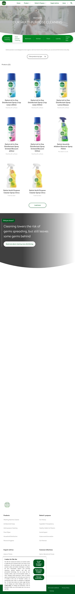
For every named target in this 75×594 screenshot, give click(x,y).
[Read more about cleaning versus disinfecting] (19, 244)
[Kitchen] (38, 38)
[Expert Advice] (55, 3)
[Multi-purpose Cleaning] (17, 38)
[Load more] (37, 205)
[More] (65, 3)
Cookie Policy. (8, 585)
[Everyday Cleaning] (7, 38)
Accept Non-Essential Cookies (39, 563)
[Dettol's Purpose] (39, 3)
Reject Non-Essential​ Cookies (38, 571)
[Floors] (48, 38)
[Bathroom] (28, 38)
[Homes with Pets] (68, 38)
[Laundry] (58, 38)
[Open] (71, 3)
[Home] (18, 3)
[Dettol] (4, 3)
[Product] (26, 3)
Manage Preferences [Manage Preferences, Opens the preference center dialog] (38, 577)
